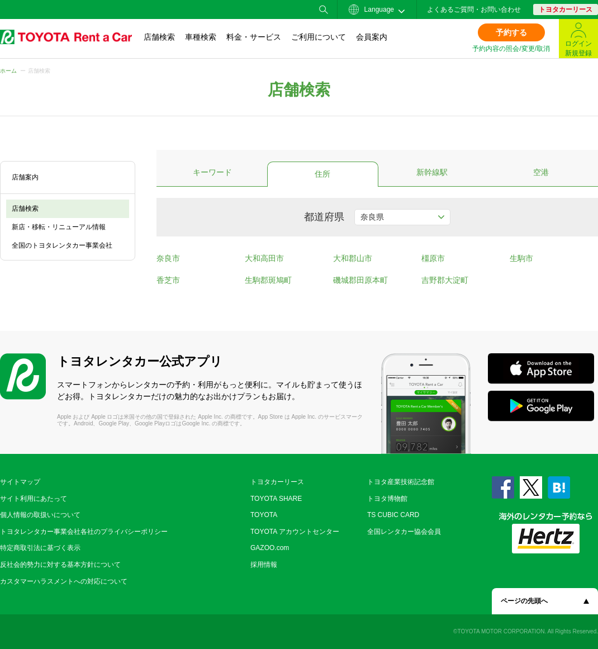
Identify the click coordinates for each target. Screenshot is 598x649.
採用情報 (263, 565)
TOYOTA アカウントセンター (294, 532)
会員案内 (371, 36)
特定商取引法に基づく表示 (40, 548)
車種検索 (200, 36)
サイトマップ (20, 482)
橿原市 (433, 258)
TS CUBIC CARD (393, 515)
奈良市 (168, 258)
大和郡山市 (352, 258)
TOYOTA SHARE (276, 499)
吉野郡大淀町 (444, 280)
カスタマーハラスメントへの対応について (63, 581)
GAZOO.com (269, 548)
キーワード (212, 172)
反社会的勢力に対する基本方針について (60, 565)
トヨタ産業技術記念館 (400, 482)
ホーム (8, 71)
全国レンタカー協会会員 (404, 532)
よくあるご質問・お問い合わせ (474, 9)
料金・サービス (253, 36)
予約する (511, 32)
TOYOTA (263, 515)
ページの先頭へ (524, 601)
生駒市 (521, 258)
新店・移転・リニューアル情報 (59, 227)
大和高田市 (264, 258)
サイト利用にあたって (33, 499)
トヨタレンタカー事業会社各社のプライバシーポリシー (84, 532)
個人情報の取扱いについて (40, 515)
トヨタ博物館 (387, 499)
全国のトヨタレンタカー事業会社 (62, 245)
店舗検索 (159, 36)
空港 (541, 172)
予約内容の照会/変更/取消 (511, 49)
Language (371, 9)
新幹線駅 (432, 172)
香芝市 (168, 280)
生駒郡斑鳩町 (268, 280)
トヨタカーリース (565, 9)
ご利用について (318, 36)
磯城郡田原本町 (360, 280)
